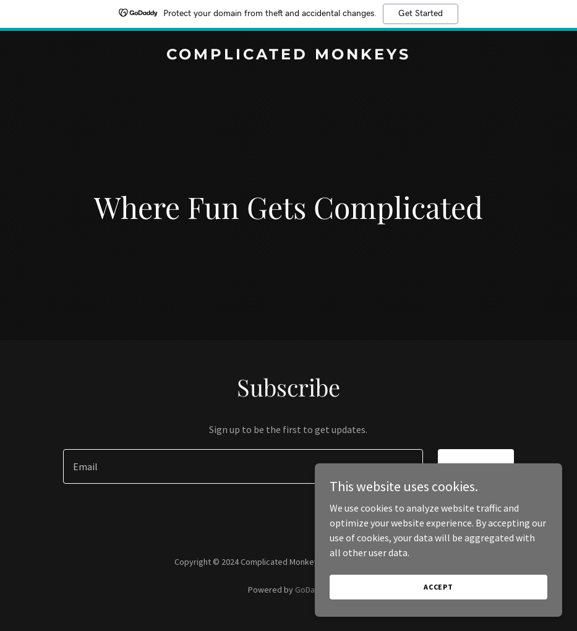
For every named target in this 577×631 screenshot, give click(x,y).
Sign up (476, 466)
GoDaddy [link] (312, 589)
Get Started (420, 13)
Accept (438, 595)
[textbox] (243, 466)
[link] (288, 55)
